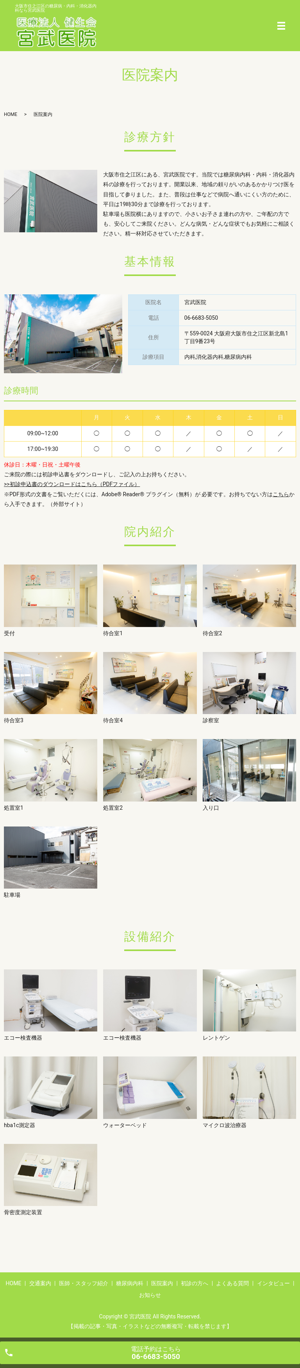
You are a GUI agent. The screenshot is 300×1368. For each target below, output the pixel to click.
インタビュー (273, 1283)
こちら (281, 494)
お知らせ (150, 1295)
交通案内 (40, 1283)
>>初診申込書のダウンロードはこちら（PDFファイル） (72, 484)
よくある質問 (232, 1283)
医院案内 (162, 1283)
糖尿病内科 (129, 1283)
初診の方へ (194, 1283)
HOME (10, 114)
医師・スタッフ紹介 (83, 1283)
